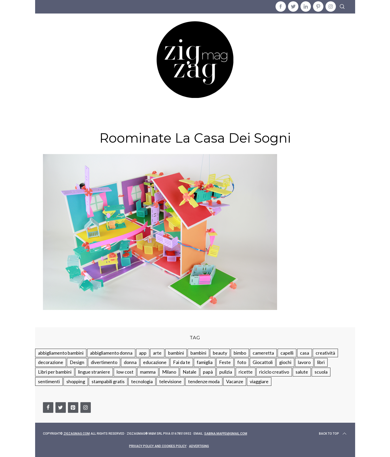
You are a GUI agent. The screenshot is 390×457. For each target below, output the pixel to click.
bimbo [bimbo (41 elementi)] (240, 353)
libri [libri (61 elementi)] (321, 362)
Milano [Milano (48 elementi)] (169, 372)
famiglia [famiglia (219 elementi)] (205, 362)
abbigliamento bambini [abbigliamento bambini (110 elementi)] (61, 353)
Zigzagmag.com (76, 433)
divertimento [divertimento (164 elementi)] (104, 362)
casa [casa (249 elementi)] (304, 353)
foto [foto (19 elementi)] (241, 362)
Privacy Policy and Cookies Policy (158, 446)
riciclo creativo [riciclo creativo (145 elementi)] (274, 372)
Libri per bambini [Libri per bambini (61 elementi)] (55, 372)
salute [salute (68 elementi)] (302, 372)
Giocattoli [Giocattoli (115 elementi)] (263, 362)
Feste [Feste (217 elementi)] (225, 362)
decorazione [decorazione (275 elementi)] (50, 362)
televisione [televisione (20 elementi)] (170, 381)
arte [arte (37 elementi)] (157, 353)
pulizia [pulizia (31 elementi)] (225, 372)
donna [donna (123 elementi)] (130, 362)
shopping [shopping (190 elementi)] (75, 381)
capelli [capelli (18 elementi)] (286, 353)
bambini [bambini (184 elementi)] (198, 353)
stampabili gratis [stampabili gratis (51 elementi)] (108, 381)
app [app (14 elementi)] (142, 353)
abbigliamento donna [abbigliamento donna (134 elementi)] (111, 353)
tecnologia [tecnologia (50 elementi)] (142, 381)
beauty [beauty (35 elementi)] (220, 353)
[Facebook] (48, 407)
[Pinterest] (73, 407)
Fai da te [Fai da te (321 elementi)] (181, 362)
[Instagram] (85, 407)
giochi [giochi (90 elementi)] (285, 362)
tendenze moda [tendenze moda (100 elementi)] (204, 381)
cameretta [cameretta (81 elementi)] (263, 353)
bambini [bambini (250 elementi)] (176, 353)
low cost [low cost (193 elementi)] (125, 372)
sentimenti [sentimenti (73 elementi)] (49, 381)
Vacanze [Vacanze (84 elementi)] (234, 381)
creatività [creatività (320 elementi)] (325, 353)
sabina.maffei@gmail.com (225, 433)
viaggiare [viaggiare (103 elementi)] (259, 381)
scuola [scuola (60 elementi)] (321, 372)
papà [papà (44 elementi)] (208, 372)
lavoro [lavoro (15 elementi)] (304, 362)
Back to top (333, 433)
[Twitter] (60, 407)
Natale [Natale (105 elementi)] (189, 372)
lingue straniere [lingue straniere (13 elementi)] (94, 372)
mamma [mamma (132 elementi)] (148, 372)
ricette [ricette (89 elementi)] (246, 372)
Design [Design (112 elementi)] (77, 362)
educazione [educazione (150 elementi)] (155, 362)
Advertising (199, 446)
